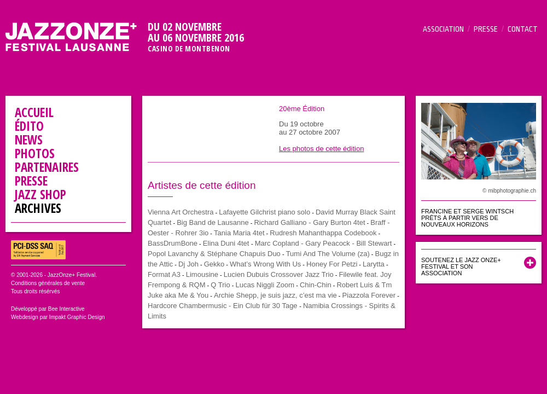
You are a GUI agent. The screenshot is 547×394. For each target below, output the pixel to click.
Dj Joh (188, 264)
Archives (38, 208)
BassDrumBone (172, 243)
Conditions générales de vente (48, 283)
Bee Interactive (66, 309)
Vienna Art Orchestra (180, 212)
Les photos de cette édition (321, 148)
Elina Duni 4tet (227, 243)
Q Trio (220, 285)
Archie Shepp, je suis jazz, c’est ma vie (275, 295)
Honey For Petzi (331, 264)
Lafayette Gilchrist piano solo (264, 212)
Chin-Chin (315, 285)
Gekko (214, 264)
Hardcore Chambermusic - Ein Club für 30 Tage (223, 306)
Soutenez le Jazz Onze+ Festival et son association (461, 266)
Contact (523, 29)
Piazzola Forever (369, 295)
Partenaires (47, 167)
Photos (35, 153)
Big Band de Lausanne (213, 222)
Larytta (374, 264)
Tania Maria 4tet (239, 233)
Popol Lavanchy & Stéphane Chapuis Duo (214, 254)
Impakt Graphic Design (77, 317)
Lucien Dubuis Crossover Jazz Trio (279, 274)
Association (443, 29)
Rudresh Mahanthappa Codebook (323, 233)
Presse (486, 29)
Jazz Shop (40, 194)
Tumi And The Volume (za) (328, 254)
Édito (29, 126)
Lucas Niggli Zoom (264, 285)
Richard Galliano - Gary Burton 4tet (309, 222)
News (29, 139)
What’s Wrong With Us (265, 264)
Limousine (202, 274)
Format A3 (164, 274)
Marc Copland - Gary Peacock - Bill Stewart (323, 243)
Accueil (34, 112)
